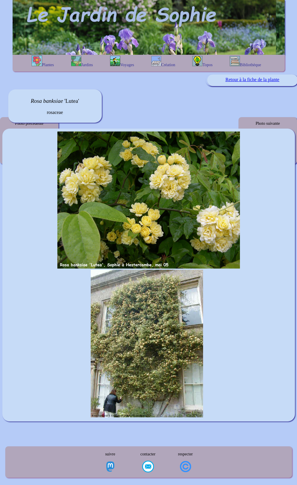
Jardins (82, 61)
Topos (202, 61)
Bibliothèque (245, 61)
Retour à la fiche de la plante (252, 79)
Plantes (43, 61)
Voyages (122, 61)
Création (163, 61)
